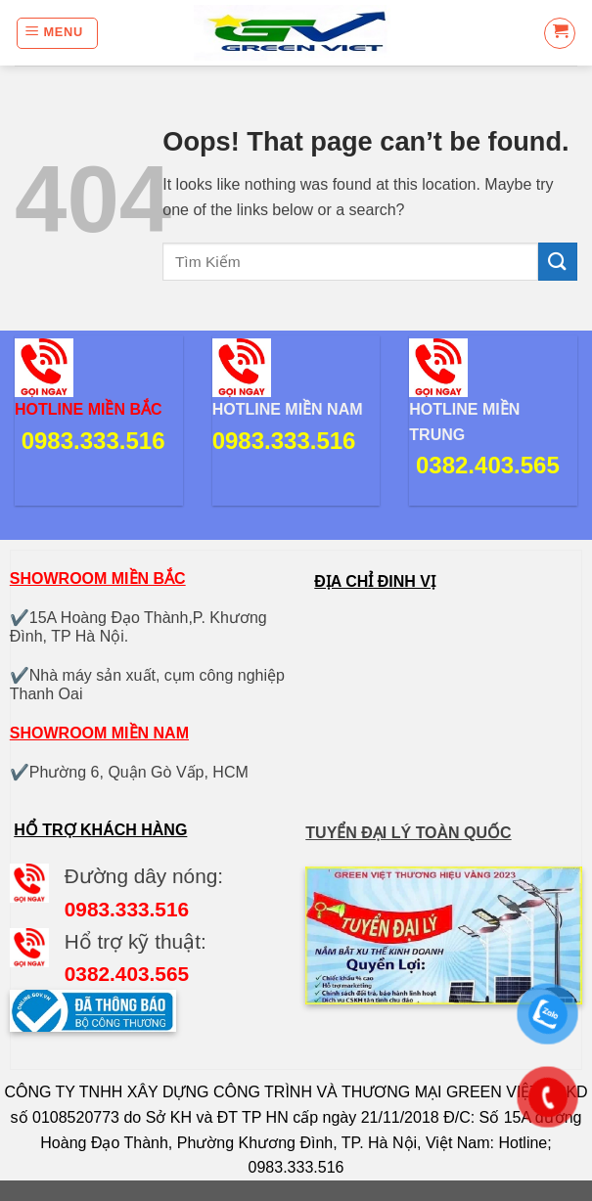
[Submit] (557, 262)
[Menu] (57, 33)
